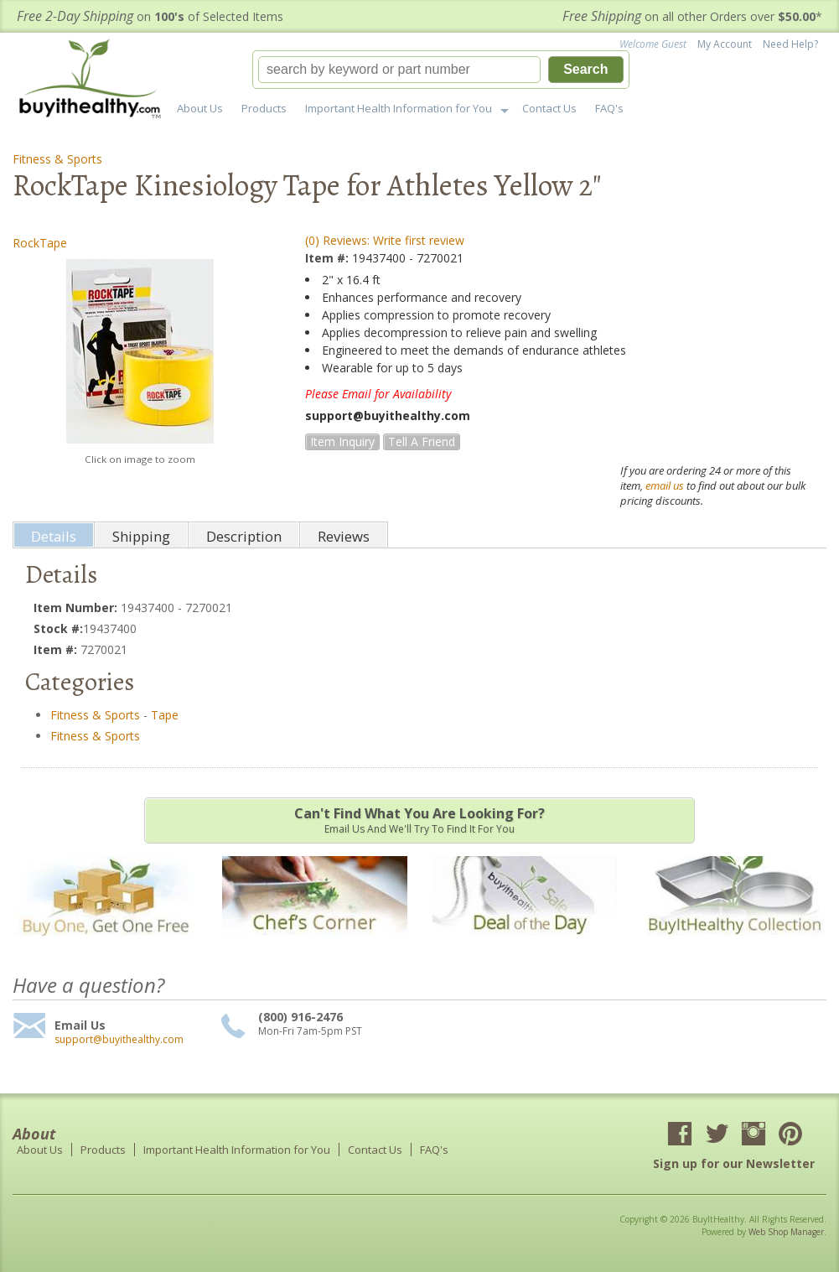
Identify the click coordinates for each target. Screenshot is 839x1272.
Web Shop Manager (786, 1232)
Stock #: (58, 628)
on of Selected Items (150, 16)
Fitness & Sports (57, 159)
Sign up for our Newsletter (734, 1163)
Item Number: (77, 607)
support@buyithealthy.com (119, 1039)
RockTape (40, 243)
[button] (440, 69)
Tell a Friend (421, 441)
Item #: (328, 258)
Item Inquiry (342, 441)
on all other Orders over (692, 16)
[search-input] (400, 69)
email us (664, 485)
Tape (165, 715)
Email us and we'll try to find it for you (419, 820)
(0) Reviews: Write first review (384, 240)
